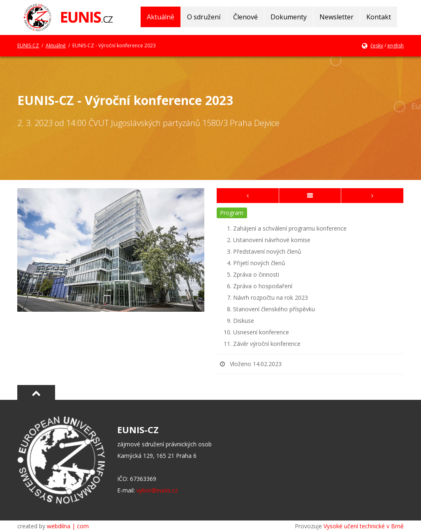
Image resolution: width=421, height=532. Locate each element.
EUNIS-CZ (28, 45)
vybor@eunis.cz (157, 490)
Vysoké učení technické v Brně (364, 526)
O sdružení (203, 16)
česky (376, 45)
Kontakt (378, 16)
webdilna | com (68, 526)
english (395, 45)
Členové (245, 16)
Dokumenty (289, 16)
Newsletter (336, 16)
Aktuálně (160, 16)
